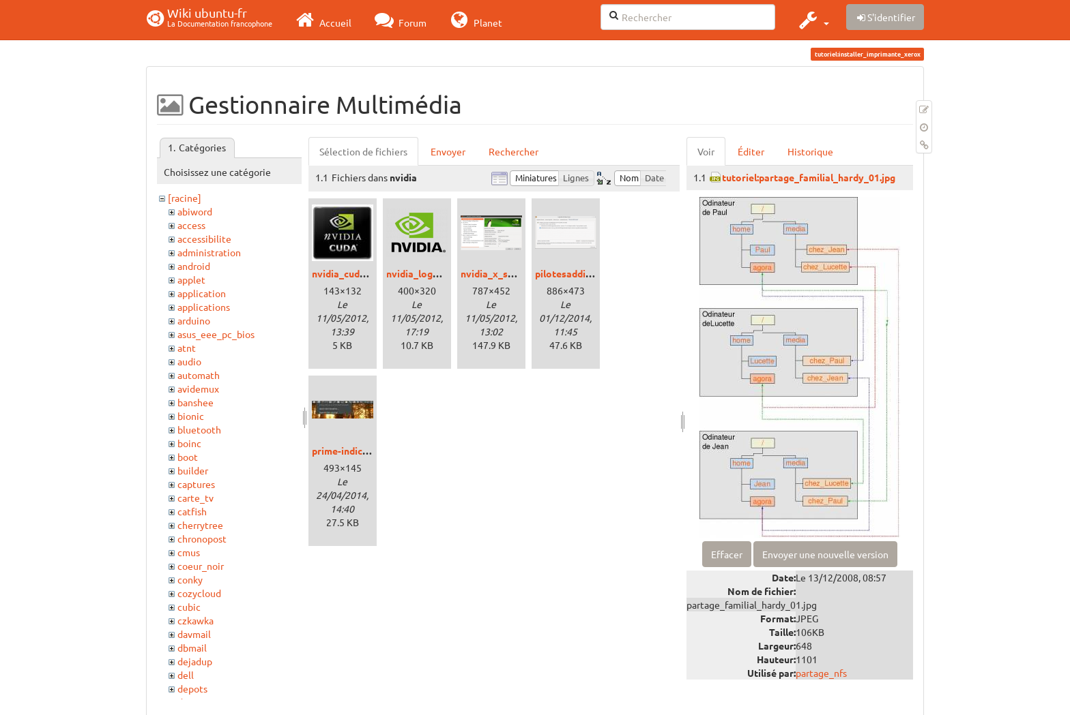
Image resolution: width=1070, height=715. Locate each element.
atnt (186, 347)
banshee (195, 402)
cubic (189, 606)
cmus (188, 552)
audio (189, 361)
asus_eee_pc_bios (216, 334)
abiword (194, 211)
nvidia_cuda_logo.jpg (359, 273)
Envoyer (448, 151)
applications (203, 307)
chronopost (202, 538)
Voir (705, 151)
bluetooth (199, 429)
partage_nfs (821, 673)
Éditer (751, 151)
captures (196, 484)
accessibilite (204, 238)
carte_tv (195, 497)
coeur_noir (200, 566)
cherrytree (200, 525)
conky (190, 579)
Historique (810, 151)
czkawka (195, 620)
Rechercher (513, 151)
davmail (194, 634)
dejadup (194, 661)
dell (185, 675)
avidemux (198, 388)
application (201, 293)
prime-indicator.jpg (354, 450)
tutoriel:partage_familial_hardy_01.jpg (808, 177)
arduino (193, 320)
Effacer (726, 554)
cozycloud (199, 593)
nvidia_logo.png (421, 273)
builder (192, 470)
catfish (192, 511)
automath (198, 375)
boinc (189, 443)
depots (192, 688)
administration (209, 252)
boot (187, 457)
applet (191, 279)
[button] (812, 20)
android (193, 266)
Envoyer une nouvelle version (825, 554)
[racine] (184, 198)
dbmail (192, 647)
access (191, 225)
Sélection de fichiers (363, 151)
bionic (190, 416)
